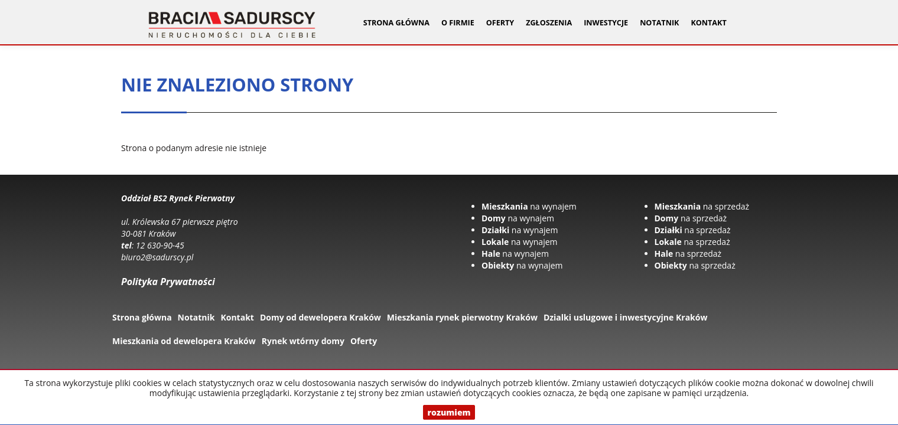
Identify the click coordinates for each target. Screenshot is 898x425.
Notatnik (659, 23)
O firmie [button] (457, 23)
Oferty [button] (500, 23)
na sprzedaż (702, 206)
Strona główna (396, 23)
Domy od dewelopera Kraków (320, 317)
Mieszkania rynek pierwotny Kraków (462, 317)
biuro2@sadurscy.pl (157, 257)
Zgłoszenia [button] (549, 23)
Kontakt (708, 23)
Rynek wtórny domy (303, 340)
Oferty (363, 340)
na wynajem (529, 206)
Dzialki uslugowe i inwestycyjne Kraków (626, 317)
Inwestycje (606, 23)
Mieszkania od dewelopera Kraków (184, 340)
